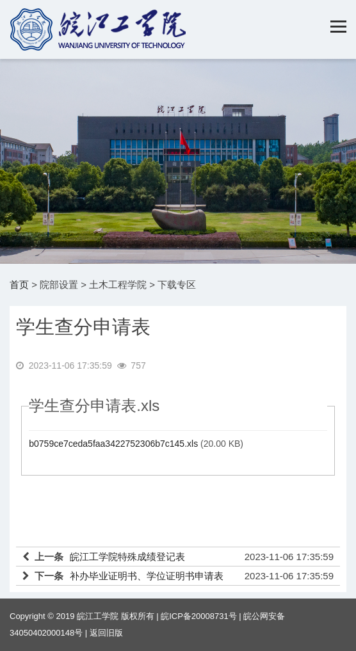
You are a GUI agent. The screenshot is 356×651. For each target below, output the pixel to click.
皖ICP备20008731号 (199, 616)
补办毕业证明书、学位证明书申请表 (146, 575)
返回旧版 (106, 633)
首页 (19, 284)
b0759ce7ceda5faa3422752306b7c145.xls (113, 443)
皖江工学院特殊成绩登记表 (127, 556)
